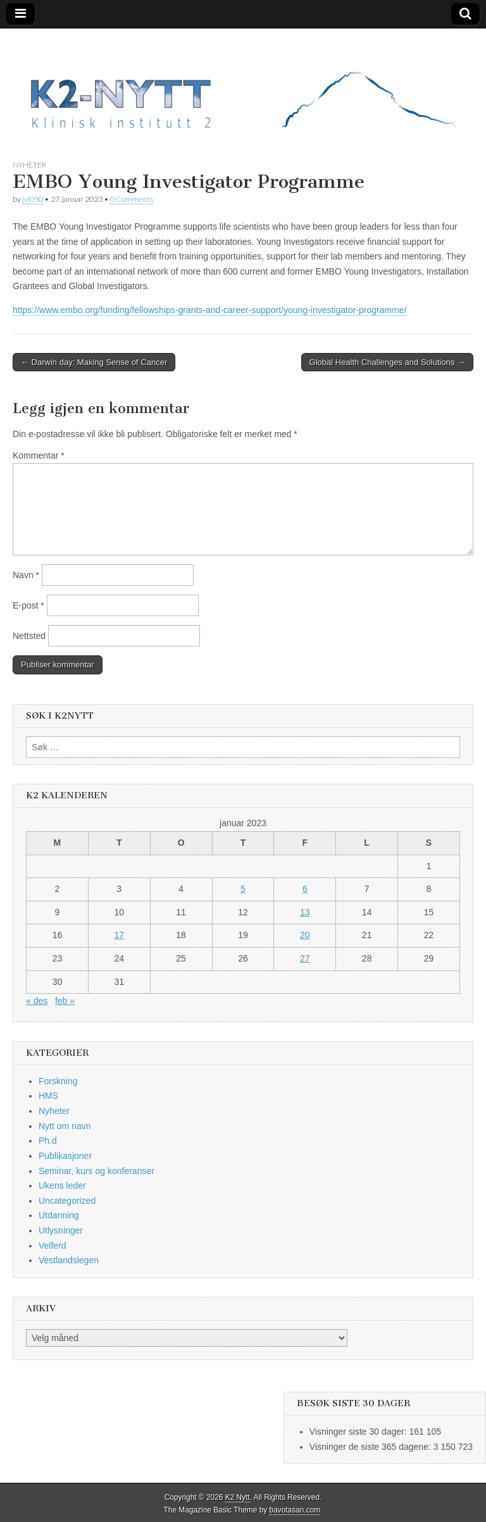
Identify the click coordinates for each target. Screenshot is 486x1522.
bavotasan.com (295, 1510)
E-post (28, 605)
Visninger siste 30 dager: (359, 1431)
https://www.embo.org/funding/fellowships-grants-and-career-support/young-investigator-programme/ (210, 310)
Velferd (52, 1245)
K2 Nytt (237, 1497)
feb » (65, 1001)
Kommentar (39, 455)
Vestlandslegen (69, 1260)
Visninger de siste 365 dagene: (371, 1447)
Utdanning (59, 1215)
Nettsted (29, 636)
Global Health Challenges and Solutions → (387, 362)
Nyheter (29, 165)
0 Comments (131, 199)
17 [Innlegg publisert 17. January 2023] (119, 935)
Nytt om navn (64, 1126)
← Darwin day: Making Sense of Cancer (94, 362)
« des (36, 1001)
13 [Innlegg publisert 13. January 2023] (305, 912)
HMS (48, 1096)
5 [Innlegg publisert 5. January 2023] (243, 889)
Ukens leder (62, 1185)
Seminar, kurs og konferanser (96, 1171)
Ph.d (48, 1140)
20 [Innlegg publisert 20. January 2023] (305, 935)
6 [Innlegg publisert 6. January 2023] (305, 889)
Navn (26, 575)
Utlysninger (61, 1230)
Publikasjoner (65, 1156)
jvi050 (32, 199)
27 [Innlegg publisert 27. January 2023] (305, 958)
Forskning (58, 1081)
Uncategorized (67, 1201)
